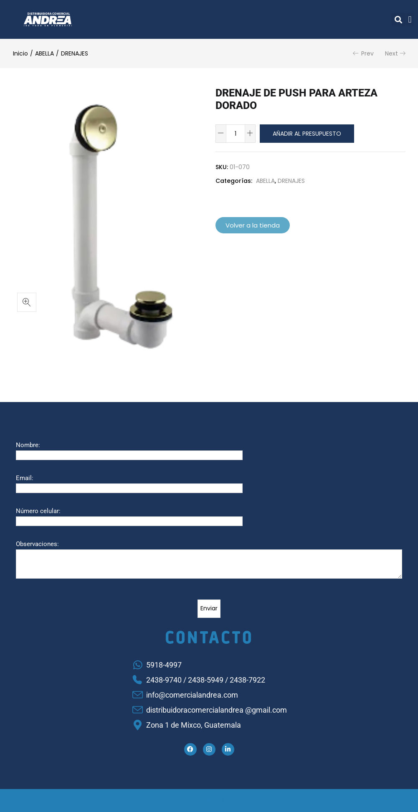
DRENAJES (74, 53)
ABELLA (44, 53)
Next (391, 53)
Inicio (20, 53)
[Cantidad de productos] (235, 133)
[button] (398, 19)
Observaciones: (37, 544)
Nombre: (28, 445)
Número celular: (38, 511)
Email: (24, 478)
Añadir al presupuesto (307, 133)
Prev (367, 53)
